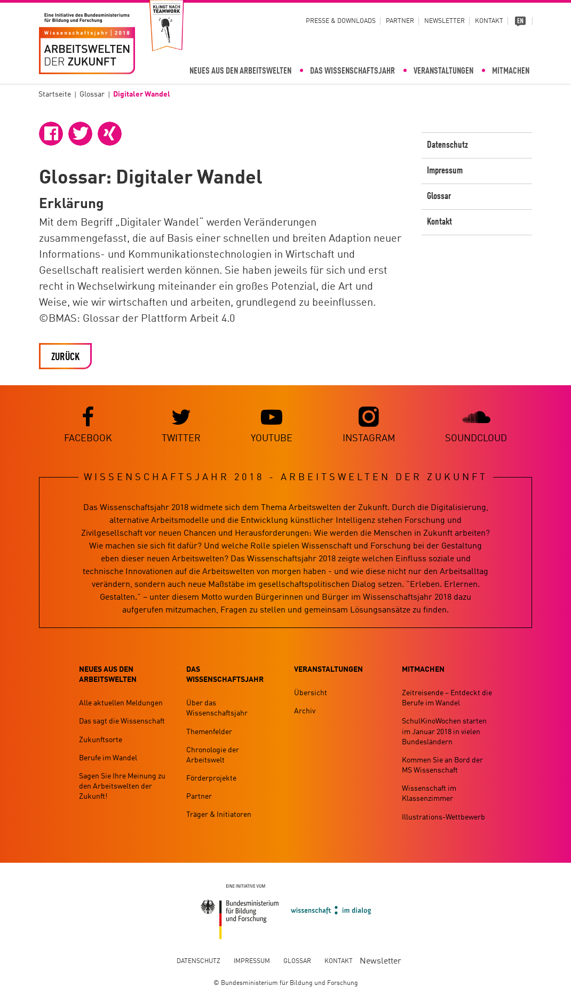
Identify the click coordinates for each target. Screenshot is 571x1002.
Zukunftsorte (100, 740)
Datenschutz (447, 145)
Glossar (92, 94)
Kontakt (489, 21)
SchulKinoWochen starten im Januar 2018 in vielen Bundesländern (444, 731)
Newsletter (444, 21)
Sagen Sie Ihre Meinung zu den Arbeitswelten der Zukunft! (122, 786)
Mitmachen (510, 71)
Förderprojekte (211, 778)
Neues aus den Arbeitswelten (240, 71)
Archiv (304, 711)
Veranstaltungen (443, 71)
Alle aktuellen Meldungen (121, 703)
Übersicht (310, 693)
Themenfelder (209, 732)
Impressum (445, 171)
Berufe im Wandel (108, 758)
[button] (51, 134)
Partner (400, 21)
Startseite (54, 94)
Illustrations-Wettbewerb (443, 817)
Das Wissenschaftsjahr (352, 71)
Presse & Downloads (341, 21)
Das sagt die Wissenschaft (122, 721)
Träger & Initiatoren (218, 814)
